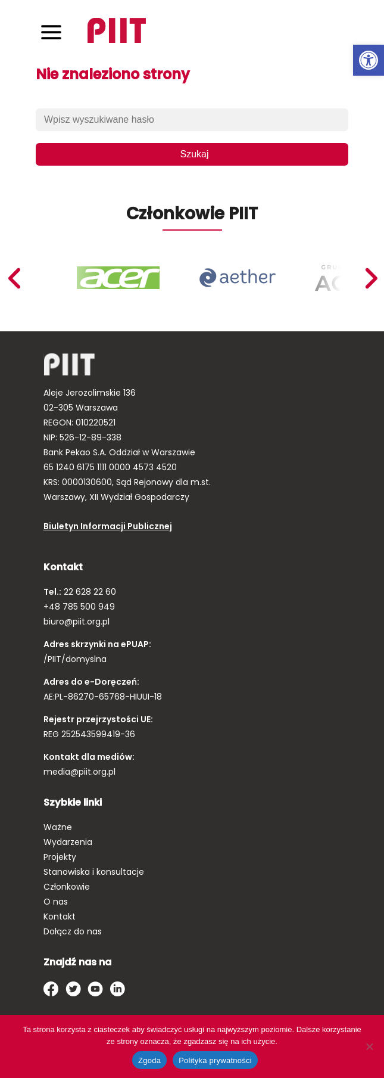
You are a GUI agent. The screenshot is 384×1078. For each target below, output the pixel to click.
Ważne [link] (57, 827)
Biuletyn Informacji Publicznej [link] (107, 526)
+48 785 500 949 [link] (79, 607)
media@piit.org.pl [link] (79, 772)
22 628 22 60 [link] (88, 592)
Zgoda (149, 1060)
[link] (368, 60)
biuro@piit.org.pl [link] (76, 621)
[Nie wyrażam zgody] (369, 1046)
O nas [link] (55, 902)
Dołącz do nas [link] (72, 931)
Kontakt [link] (59, 916)
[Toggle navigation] (51, 31)
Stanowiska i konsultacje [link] (93, 872)
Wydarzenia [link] (67, 842)
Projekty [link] (59, 857)
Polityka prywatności (215, 1060)
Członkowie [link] (66, 887)
